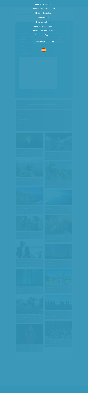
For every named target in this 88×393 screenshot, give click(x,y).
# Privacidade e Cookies (43, 42)
